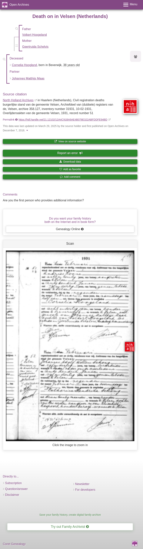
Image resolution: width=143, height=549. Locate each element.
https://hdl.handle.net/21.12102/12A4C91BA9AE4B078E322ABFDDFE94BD (63, 119)
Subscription (13, 483)
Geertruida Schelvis (35, 46)
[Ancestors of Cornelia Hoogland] (135, 57)
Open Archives (19, 4)
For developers (85, 489)
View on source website (70, 141)
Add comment (70, 176)
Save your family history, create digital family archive (70, 514)
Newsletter (82, 484)
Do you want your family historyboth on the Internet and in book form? (70, 220)
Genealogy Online (70, 229)
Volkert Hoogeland (34, 34)
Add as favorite (70, 169)
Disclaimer (12, 494)
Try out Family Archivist (70, 527)
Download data (70, 161)
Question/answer (16, 489)
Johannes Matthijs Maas (28, 78)
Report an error (69, 153)
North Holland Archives (18, 100)
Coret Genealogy (14, 544)
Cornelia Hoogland (24, 65)
